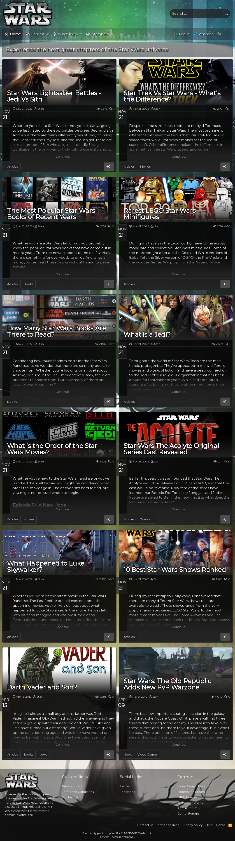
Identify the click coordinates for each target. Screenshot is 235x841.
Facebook (127, 792)
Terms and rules (167, 825)
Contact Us (70, 797)
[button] (47, 34)
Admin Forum (187, 808)
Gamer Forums (188, 813)
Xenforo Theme (117, 837)
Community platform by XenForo (117, 833)
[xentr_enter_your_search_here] (196, 13)
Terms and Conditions (78, 792)
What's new (68, 34)
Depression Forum (191, 792)
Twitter (125, 786)
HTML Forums (187, 797)
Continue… (63, 156)
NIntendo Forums (190, 802)
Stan (41, 108)
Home (15, 34)
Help (209, 825)
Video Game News (191, 786)
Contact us (145, 825)
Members (100, 34)
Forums (37, 34)
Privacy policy (72, 786)
